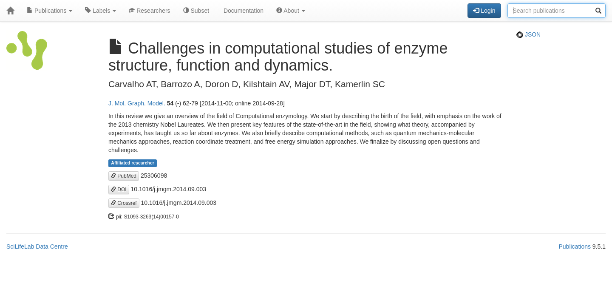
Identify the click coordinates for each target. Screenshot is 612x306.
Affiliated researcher (132, 163)
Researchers (149, 10)
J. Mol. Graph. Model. (136, 103)
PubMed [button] (123, 176)
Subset (196, 10)
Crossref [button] (124, 203)
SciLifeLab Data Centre (37, 246)
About (290, 10)
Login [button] (484, 10)
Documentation (243, 10)
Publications (49, 10)
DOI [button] (119, 190)
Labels (100, 10)
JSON (528, 34)
